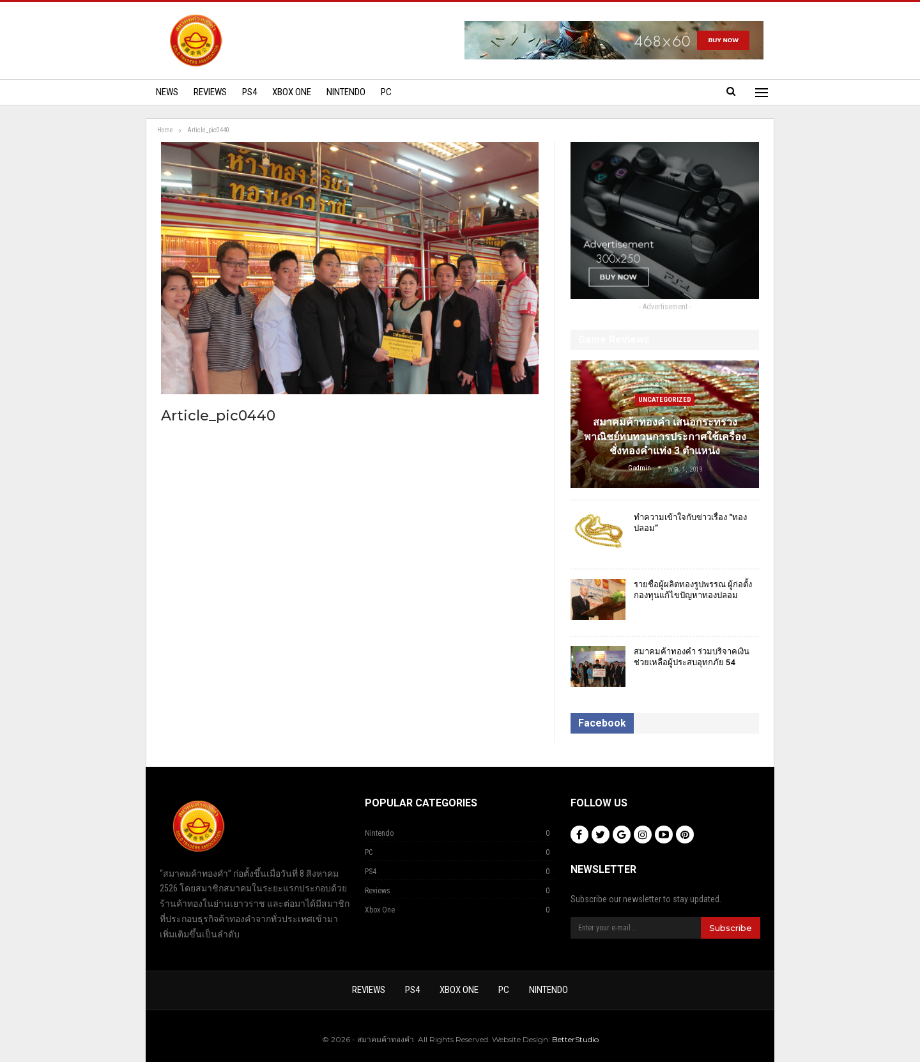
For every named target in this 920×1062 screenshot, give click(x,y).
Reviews (210, 92)
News (167, 92)
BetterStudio (575, 1039)
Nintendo (345, 92)
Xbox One (291, 92)
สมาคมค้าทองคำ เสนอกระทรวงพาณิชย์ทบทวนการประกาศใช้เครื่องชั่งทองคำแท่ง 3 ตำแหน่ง (665, 436)
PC (386, 92)
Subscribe (730, 928)
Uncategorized (664, 400)
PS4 (249, 92)
